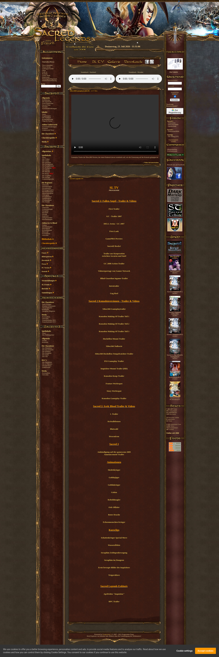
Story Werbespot (114, 391)
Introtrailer (114, 286)
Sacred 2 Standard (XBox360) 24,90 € (175, 313)
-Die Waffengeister (48, 335)
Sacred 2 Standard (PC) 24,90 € (174, 291)
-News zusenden (47, 65)
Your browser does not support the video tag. (115, 125)
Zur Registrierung (175, 111)
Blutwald (114, 429)
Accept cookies (205, 650)
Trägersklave (114, 575)
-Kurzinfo (45, 342)
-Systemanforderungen (49, 108)
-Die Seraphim (46, 353)
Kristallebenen (114, 421)
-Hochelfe (45, 212)
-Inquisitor (45, 216)
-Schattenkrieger (47, 209)
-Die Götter (45, 161)
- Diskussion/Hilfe (173, 131)
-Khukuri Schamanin (49, 306)
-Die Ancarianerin (48, 350)
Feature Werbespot (114, 383)
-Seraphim (45, 211)
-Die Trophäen (46, 176)
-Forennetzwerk (172, 151)
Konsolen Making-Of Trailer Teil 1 (114, 316)
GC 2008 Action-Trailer (114, 263)
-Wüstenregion (47, 200)
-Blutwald (45, 232)
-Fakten (44, 225)
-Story (44, 114)
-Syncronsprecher (47, 103)
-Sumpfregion (46, 198)
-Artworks (45, 235)
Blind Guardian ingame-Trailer (114, 278)
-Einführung (46, 100)
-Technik (45, 107)
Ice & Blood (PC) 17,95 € (175, 377)
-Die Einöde (46, 202)
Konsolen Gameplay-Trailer (114, 398)
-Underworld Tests (48, 130)
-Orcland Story (47, 365)
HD (125, 368)
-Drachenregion (47, 186)
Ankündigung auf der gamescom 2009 (114, 452)
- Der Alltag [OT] (173, 136)
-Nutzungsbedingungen (49, 79)
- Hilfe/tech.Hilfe (172, 124)
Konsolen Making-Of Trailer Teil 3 (114, 331)
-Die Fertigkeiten (47, 164)
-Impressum (46, 77)
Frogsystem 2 (107, 634)
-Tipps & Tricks (47, 121)
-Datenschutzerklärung (49, 80)
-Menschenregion (47, 193)
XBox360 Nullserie (114, 346)
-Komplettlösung (47, 119)
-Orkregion (45, 195)
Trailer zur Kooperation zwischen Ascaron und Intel (114, 254)
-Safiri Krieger (46, 304)
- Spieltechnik (171, 126)
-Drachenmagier (47, 219)
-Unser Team (46, 75)
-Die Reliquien (47, 168)
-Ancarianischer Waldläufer (47, 308)
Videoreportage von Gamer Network (114, 271)
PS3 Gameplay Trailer (114, 361)
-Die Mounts (46, 172)
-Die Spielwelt (46, 102)
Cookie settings (184, 650)
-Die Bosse (46, 174)
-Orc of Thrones (47, 364)
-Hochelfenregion (47, 191)
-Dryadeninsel (46, 188)
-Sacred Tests (46, 105)
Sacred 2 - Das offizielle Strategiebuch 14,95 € (175, 356)
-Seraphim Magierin (48, 311)
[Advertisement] (203, 89)
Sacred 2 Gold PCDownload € (174, 398)
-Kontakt (45, 74)
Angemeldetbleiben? (175, 93)
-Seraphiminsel (47, 197)
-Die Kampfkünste (48, 166)
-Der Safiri (45, 355)
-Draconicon (46, 228)
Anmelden (175, 100)
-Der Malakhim (47, 348)
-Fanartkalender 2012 (49, 320)
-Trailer (44, 340)
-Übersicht (45, 185)
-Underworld (46, 367)
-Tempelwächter (47, 218)
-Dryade (44, 214)
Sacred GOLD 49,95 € (175, 271)
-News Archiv (46, 67)
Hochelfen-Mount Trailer (114, 339)
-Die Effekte (46, 170)
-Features (45, 128)
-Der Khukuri (46, 351)
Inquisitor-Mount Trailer (111, 368)
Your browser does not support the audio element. (92, 79)
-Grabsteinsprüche (48, 179)
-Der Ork (45, 356)
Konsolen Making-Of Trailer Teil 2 (114, 324)
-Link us (44, 72)
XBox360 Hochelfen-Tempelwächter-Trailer (114, 354)
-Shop (44, 70)
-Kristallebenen (47, 230)
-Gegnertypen (46, 116)
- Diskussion (171, 123)
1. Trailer (114, 414)
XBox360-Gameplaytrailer (114, 309)
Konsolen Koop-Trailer (114, 376)
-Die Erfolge (46, 177)
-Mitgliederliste (172, 149)
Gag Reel (114, 293)
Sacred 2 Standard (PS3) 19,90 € (175, 334)
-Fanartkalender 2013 (49, 322)
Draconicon (114, 436)
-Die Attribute (46, 117)
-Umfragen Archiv (48, 68)
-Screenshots (46, 233)
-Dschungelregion (48, 190)
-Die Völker (46, 159)
